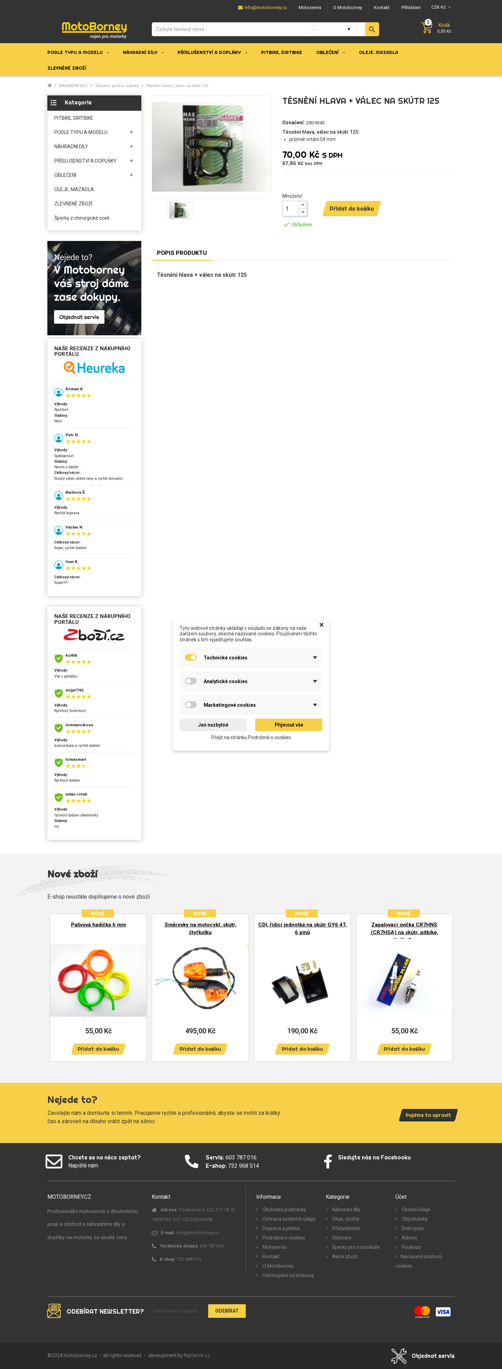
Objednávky (414, 1219)
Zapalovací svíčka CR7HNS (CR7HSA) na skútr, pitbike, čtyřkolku (404, 932)
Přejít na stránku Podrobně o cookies (251, 737)
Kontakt (270, 1256)
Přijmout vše (289, 725)
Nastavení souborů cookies (418, 1261)
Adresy (409, 1238)
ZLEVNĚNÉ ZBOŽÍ (73, 203)
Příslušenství (345, 1228)
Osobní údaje (415, 1209)
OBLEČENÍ (65, 175)
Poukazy (411, 1247)
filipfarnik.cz (197, 1355)
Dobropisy (412, 1228)
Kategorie (78, 102)
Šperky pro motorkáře (355, 1247)
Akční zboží (344, 1256)
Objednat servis (433, 1356)
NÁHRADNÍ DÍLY (71, 146)
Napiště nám (83, 1165)
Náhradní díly (345, 1209)
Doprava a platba (280, 1228)
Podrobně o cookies (283, 1238)
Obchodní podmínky (283, 1209)
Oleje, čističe (345, 1219)
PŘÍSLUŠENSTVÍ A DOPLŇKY (85, 161)
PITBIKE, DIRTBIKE (73, 118)
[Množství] (290, 208)
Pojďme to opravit (428, 1115)
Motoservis (274, 1247)
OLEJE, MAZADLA (74, 189)
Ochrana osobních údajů (288, 1219)
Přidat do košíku (352, 208)
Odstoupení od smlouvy (287, 1275)
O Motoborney (277, 1266)
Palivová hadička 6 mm (98, 925)
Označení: (293, 122)
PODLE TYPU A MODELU (81, 132)
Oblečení (341, 1238)
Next (444, 984)
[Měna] (440, 7)
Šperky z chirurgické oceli (81, 218)
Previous (57, 984)
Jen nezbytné (213, 725)
